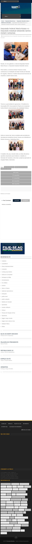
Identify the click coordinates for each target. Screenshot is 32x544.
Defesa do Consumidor (7, 274)
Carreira (14, 486)
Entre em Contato (26, 429)
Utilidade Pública (5, 323)
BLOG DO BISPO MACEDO (9, 334)
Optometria (4, 304)
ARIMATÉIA (4, 367)
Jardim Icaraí (4, 296)
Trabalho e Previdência (6, 530)
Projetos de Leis (17, 423)
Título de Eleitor (16, 528)
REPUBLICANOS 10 (7, 350)
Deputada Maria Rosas (10, 21)
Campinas (4, 261)
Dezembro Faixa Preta (16, 499)
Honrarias (15, 509)
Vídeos (3, 326)
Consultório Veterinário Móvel (18, 491)
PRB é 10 (14, 520)
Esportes (3, 507)
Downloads (24, 499)
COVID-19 (3, 494)
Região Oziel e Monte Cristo (8, 321)
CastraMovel (5, 263)
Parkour (3, 310)
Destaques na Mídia (6, 277)
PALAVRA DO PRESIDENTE (9, 342)
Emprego (3, 504)
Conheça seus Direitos (7, 271)
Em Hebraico (24, 502)
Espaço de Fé (24, 504)
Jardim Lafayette (5, 299)
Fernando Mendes (11, 541)
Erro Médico (4, 282)
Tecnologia (9, 528)
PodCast (9, 520)
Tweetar (16, 172)
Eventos (3, 285)
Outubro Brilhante (6, 307)
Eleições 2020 (10, 502)
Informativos (26, 423)
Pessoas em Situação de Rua (8, 312)
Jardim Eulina (4, 512)
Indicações (4, 293)
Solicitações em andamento (15, 426)
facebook (25, 200)
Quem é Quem (13, 522)
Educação (3, 502)
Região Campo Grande (7, 318)
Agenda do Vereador (5, 484)
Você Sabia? (3, 533)
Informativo (27, 509)
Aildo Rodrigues (15, 484)
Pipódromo (4, 315)
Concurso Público (23, 489)
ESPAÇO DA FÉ (6, 359)
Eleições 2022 (17, 502)
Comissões (4, 269)
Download (3, 423)
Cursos (13, 494)
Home (2, 21)
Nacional (14, 515)
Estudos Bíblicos (9, 507)
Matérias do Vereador (6, 22)
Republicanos (17, 525)
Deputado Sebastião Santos (23, 21)
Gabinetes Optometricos (7, 291)
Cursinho (9, 494)
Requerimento (25, 525)
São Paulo (3, 528)
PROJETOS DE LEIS (5, 522)
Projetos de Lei (21, 520)
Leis (24, 512)
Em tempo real (4, 426)
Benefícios (3, 486)
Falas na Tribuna (5, 288)
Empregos (10, 423)
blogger (17, 200)
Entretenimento (5, 280)
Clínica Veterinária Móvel (7, 266)
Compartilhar (16, 175)
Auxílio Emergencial (24, 484)
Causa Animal (27, 486)
